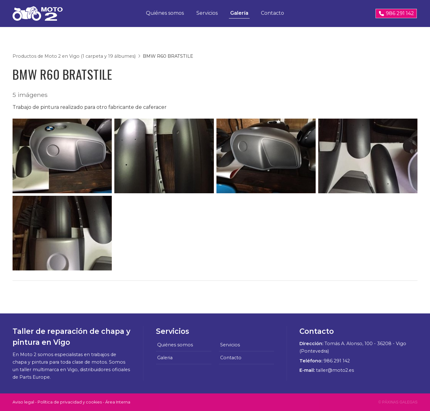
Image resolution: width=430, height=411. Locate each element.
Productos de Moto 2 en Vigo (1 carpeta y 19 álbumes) (74, 56)
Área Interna (117, 402)
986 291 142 (337, 361)
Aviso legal (23, 402)
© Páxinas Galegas (397, 402)
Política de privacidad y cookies (70, 402)
